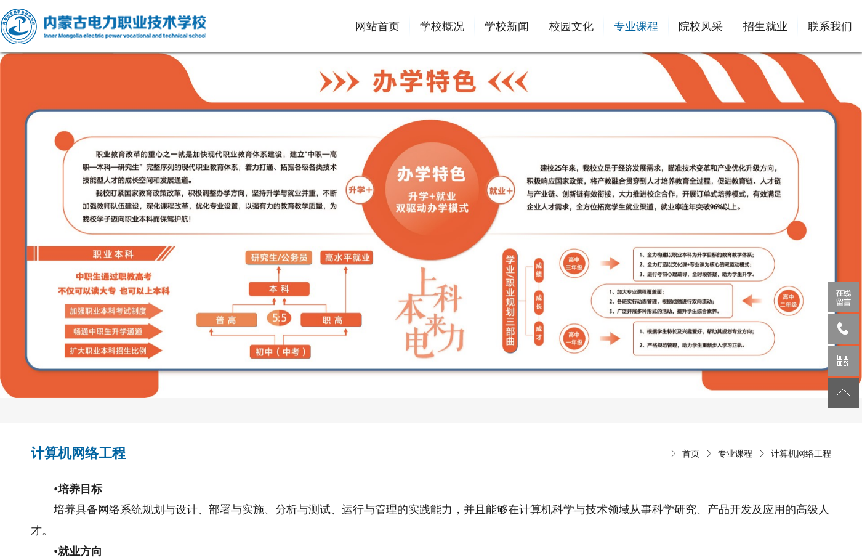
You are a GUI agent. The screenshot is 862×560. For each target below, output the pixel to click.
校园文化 (571, 26)
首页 (690, 453)
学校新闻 (507, 26)
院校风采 (701, 26)
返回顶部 (843, 393)
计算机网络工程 (801, 453)
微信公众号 (843, 361)
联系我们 (830, 26)
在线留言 (843, 297)
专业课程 (636, 26)
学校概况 (442, 26)
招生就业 (765, 26)
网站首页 (377, 26)
